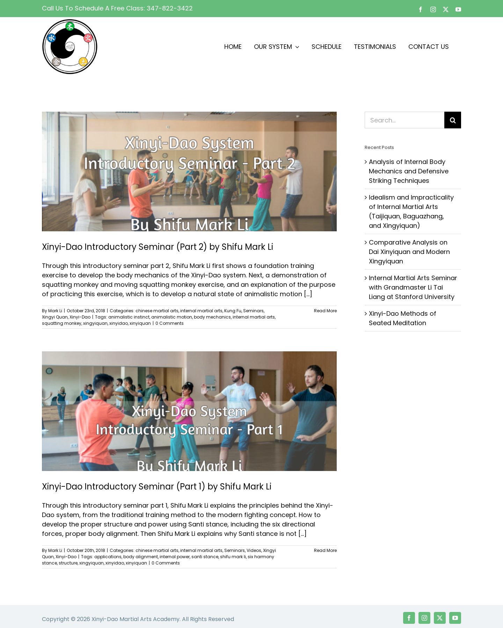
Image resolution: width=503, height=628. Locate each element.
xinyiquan (140, 323)
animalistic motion (171, 317)
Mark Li (55, 311)
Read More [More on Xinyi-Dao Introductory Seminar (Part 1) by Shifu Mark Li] (325, 550)
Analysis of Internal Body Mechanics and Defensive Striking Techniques (409, 171)
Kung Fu (232, 311)
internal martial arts (201, 311)
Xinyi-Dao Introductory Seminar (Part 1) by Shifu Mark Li (156, 486)
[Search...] (404, 120)
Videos (254, 550)
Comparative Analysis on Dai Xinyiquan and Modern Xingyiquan (409, 252)
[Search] (452, 120)
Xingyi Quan (55, 317)
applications (108, 557)
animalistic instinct (129, 317)
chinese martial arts (157, 311)
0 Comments (169, 323)
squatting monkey (61, 323)
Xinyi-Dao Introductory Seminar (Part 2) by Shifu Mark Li (157, 247)
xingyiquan (95, 323)
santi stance (204, 557)
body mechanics (212, 317)
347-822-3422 (170, 8)
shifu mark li (233, 557)
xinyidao (118, 323)
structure (68, 563)
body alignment (140, 557)
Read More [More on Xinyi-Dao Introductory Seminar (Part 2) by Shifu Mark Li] (325, 311)
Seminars (253, 311)
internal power (175, 557)
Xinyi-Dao (80, 317)
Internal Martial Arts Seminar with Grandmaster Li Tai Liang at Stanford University (413, 287)
